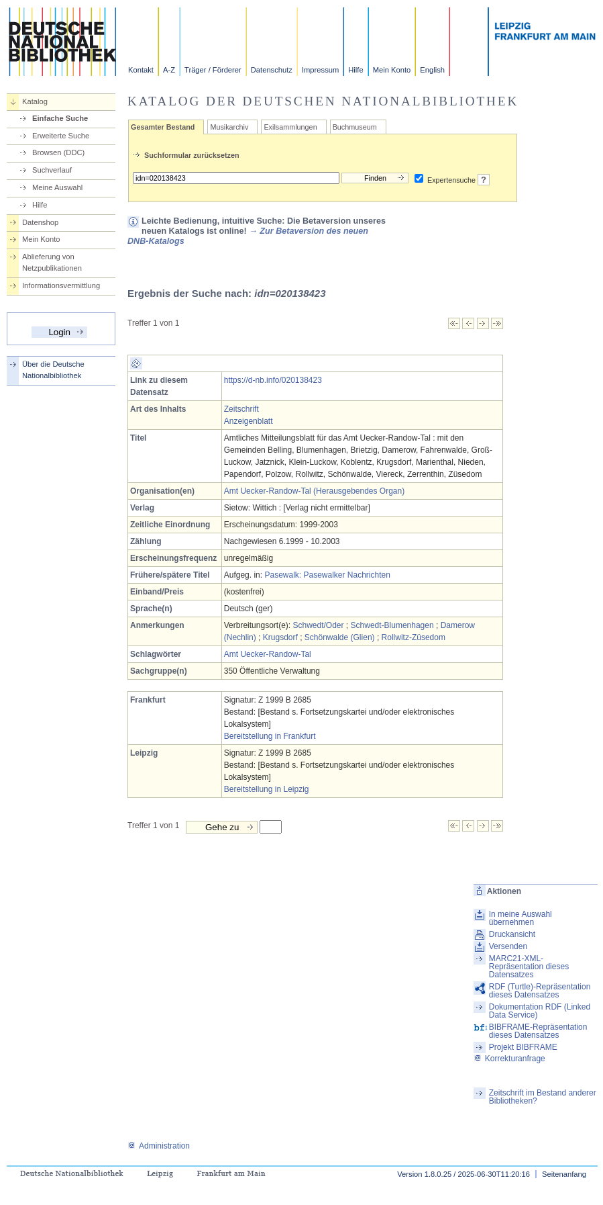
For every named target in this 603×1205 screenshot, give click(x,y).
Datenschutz (271, 70)
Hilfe (355, 70)
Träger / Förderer (212, 70)
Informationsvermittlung (61, 285)
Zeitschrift (241, 409)
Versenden (508, 946)
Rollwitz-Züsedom (413, 637)
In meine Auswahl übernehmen (520, 918)
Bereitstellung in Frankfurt (270, 736)
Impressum (320, 70)
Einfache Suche (60, 118)
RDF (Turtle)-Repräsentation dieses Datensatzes (540, 990)
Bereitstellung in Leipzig (266, 789)
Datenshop (40, 222)
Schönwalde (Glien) (340, 637)
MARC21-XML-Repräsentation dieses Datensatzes (529, 966)
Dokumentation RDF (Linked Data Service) (539, 1011)
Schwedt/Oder (317, 625)
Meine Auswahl (57, 187)
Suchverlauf (52, 170)
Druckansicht (512, 934)
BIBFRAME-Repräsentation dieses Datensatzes (538, 1031)
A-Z (169, 70)
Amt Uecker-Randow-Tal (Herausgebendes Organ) (314, 491)
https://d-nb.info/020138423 (273, 380)
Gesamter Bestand (163, 127)
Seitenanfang (564, 1174)
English (432, 70)
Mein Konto (392, 70)
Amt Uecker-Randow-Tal (267, 654)
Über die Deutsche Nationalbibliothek (53, 370)
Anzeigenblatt (248, 421)
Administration (158, 1146)
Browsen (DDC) (58, 152)
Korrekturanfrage (509, 1058)
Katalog (35, 101)
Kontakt (141, 70)
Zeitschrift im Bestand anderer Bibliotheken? (542, 1097)
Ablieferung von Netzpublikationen (52, 262)
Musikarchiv (229, 127)
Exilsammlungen (290, 127)
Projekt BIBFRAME (523, 1047)
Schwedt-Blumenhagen (392, 625)
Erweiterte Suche (60, 136)
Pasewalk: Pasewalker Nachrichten (327, 575)
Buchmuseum (355, 127)
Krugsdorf (280, 637)
